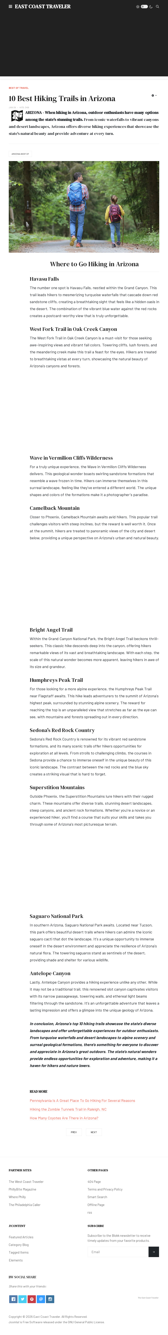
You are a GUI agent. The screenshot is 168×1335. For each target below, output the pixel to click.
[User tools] (154, 95)
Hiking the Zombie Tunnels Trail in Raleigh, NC (68, 1109)
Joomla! (14, 1322)
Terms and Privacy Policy (105, 1189)
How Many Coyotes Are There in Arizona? (64, 1117)
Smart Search (97, 1197)
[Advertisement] (84, 45)
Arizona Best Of (20, 154)
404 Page (94, 1182)
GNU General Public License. (86, 1322)
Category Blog (19, 1245)
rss (90, 1212)
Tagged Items (19, 1252)
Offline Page (96, 1205)
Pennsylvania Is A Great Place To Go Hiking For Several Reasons (82, 1100)
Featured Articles (21, 1237)
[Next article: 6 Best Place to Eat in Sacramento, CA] (94, 1132)
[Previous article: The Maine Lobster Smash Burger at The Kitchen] (74, 1132)
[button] (10, 7)
